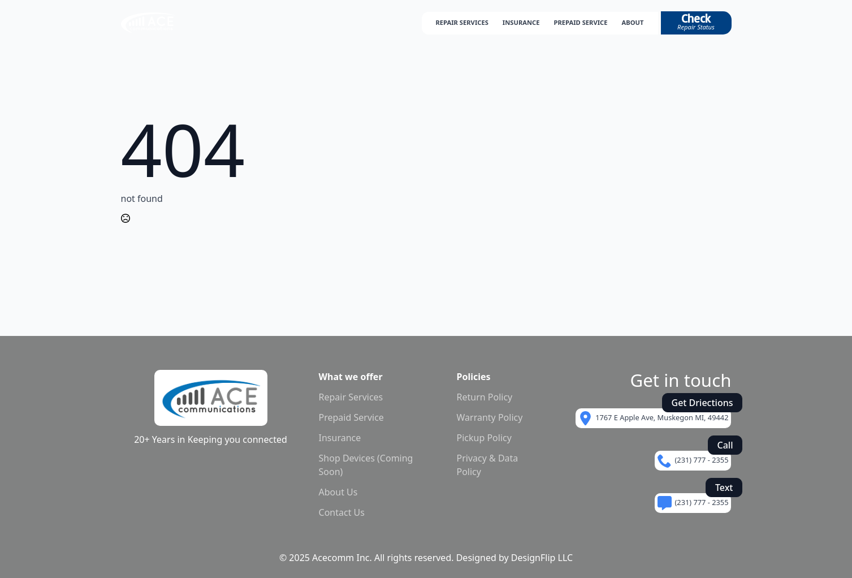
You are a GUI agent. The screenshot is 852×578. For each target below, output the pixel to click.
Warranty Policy (490, 417)
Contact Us (342, 512)
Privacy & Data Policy (487, 465)
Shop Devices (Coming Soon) (366, 465)
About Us (338, 492)
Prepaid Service (351, 417)
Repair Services (351, 397)
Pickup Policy (484, 438)
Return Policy (485, 397)
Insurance (340, 438)
